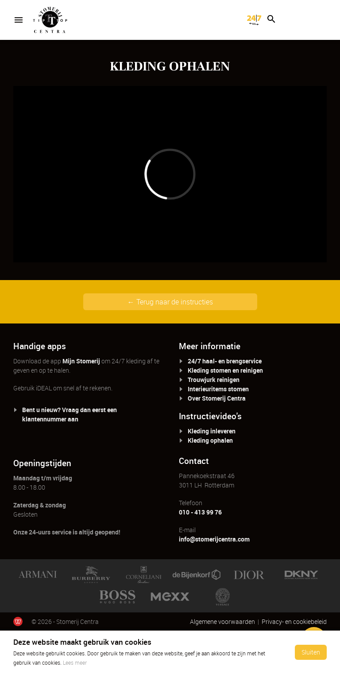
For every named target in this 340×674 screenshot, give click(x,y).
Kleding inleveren (212, 431)
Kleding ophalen (210, 440)
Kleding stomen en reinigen (225, 370)
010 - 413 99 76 (200, 512)
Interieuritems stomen (218, 389)
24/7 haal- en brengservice (225, 361)
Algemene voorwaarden (222, 621)
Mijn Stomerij (81, 361)
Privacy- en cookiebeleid (294, 621)
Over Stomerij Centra (217, 398)
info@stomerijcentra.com (214, 539)
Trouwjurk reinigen (214, 379)
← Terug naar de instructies (170, 302)
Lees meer (75, 662)
